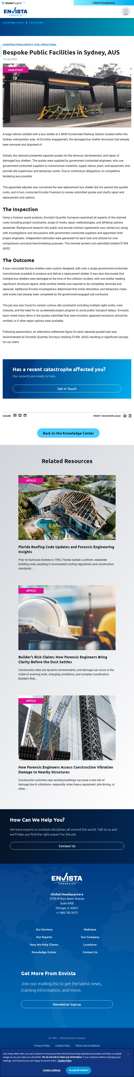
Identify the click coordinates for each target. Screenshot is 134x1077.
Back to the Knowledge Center (68, 433)
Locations (90, 944)
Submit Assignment (104, 2)
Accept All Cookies (78, 1070)
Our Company (90, 937)
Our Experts (44, 937)
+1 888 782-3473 (67, 912)
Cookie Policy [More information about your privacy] (65, 1060)
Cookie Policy (62, 1045)
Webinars (90, 929)
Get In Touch (67, 388)
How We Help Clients (44, 944)
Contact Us (67, 846)
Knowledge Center (13, 22)
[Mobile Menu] (125, 11)
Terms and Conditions (87, 1045)
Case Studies (36, 22)
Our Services (44, 929)
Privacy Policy (42, 1045)
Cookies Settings (52, 1070)
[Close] (128, 1054)
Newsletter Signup (67, 1004)
